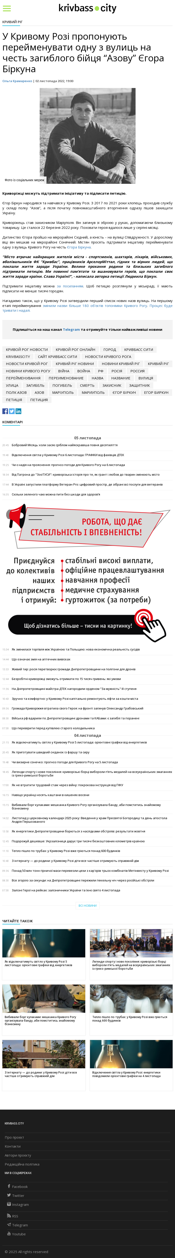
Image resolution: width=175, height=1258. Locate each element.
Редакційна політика (22, 1164)
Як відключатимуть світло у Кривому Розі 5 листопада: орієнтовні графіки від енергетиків (79, 742)
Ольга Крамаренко (17, 81)
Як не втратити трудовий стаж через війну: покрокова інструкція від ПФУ (67, 785)
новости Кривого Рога (108, 356)
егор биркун (156, 392)
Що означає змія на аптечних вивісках (41, 659)
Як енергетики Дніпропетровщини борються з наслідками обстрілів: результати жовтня (78, 831)
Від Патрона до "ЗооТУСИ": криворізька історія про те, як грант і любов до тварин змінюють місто (86, 474)
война (83, 371)
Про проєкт (14, 1137)
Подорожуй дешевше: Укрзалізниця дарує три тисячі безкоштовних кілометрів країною (78, 841)
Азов (39, 392)
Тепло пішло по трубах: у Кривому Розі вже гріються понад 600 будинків (66, 851)
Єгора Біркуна (79, 247)
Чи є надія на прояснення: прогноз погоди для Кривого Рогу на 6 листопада (68, 465)
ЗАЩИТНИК (139, 385)
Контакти (13, 1146)
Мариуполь (93, 392)
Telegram (71, 329)
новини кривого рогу (28, 371)
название (120, 378)
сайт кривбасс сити (57, 356)
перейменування (23, 378)
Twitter (15, 1195)
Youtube (16, 1234)
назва (97, 378)
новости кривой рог (27, 363)
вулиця (145, 378)
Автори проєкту (18, 1155)
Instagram (18, 1204)
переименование (66, 378)
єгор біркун (124, 392)
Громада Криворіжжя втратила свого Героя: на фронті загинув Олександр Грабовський (77, 708)
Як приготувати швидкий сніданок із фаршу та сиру (51, 752)
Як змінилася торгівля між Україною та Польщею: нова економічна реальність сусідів (76, 649)
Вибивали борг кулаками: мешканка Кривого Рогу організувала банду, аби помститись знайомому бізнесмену (86, 806)
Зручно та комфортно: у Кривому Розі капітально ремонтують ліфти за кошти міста (75, 698)
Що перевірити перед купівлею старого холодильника (53, 728)
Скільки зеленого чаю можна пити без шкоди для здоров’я (56, 494)
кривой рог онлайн (75, 349)
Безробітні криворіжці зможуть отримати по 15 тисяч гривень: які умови (66, 679)
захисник (111, 385)
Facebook (17, 1186)
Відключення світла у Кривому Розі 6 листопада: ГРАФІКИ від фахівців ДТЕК (68, 455)
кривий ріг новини (75, 363)
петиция (39, 399)
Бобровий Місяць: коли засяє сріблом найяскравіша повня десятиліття (65, 445)
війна (63, 371)
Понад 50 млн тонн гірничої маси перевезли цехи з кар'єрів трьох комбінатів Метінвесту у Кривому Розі (90, 870)
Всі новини (88, 906)
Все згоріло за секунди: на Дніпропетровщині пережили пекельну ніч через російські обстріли (83, 880)
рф (100, 371)
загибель (35, 385)
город (109, 349)
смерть (87, 385)
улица (12, 385)
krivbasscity (18, 356)
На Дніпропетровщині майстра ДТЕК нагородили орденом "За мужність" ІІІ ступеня (74, 689)
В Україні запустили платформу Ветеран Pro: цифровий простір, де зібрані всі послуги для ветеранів (87, 484)
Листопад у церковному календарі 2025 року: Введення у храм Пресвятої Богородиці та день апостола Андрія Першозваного (89, 819)
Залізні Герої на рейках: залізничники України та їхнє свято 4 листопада (66, 890)
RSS (12, 1216)
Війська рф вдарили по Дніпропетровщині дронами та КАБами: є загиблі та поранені (75, 718)
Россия (137, 371)
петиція (14, 399)
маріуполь (63, 392)
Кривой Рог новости (27, 349)
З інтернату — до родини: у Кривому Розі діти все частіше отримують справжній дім (75, 861)
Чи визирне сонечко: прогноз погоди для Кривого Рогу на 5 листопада (65, 762)
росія (116, 371)
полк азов (16, 392)
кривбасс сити (138, 349)
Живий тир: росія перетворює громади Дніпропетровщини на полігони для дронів (74, 669)
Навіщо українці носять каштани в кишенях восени (50, 795)
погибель (62, 385)
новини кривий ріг (121, 363)
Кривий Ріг (12, 21)
